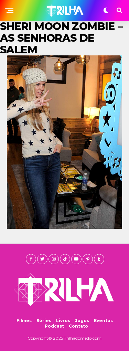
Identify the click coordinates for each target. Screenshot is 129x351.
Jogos (82, 320)
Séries (43, 320)
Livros (63, 320)
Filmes (24, 320)
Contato (78, 326)
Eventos (103, 320)
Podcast (54, 326)
